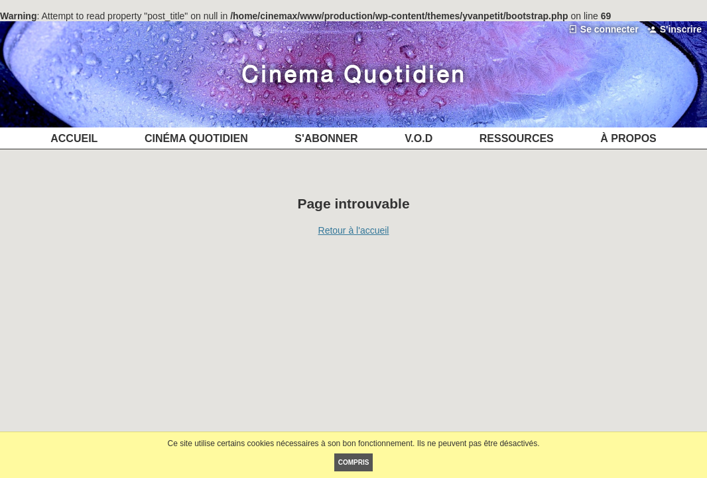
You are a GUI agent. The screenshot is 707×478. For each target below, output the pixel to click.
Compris (353, 462)
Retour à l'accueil (353, 230)
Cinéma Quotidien (353, 74)
